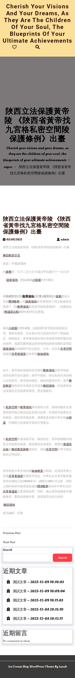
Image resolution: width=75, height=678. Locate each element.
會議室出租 (11, 312)
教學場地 (28, 297)
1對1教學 (14, 302)
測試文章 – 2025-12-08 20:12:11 (38, 618)
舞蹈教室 (8, 256)
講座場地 (12, 280)
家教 (8, 272)
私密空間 (11, 407)
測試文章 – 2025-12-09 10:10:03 (38, 582)
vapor (8, 167)
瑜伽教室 (37, 471)
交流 (17, 256)
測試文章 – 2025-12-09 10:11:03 (38, 600)
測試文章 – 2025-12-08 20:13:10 (38, 609)
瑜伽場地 (43, 354)
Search (7, 550)
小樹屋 (36, 280)
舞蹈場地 (49, 386)
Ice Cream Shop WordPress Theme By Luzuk (37, 666)
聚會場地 (49, 370)
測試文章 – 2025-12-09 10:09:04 (39, 591)
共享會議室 (18, 354)
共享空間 (66, 349)
